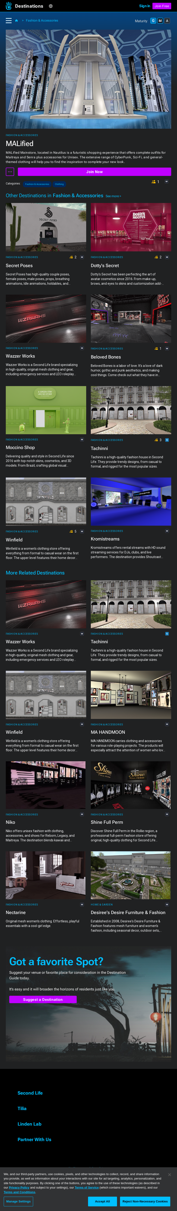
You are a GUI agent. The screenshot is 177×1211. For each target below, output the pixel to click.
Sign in (144, 6)
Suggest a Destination (43, 999)
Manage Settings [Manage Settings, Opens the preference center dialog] (18, 1201)
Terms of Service (87, 1187)
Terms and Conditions (19, 1192)
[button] (32, 6)
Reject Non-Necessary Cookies (145, 1201)
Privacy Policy (19, 1187)
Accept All (102, 1201)
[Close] (169, 1175)
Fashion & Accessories (42, 20)
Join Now (94, 172)
